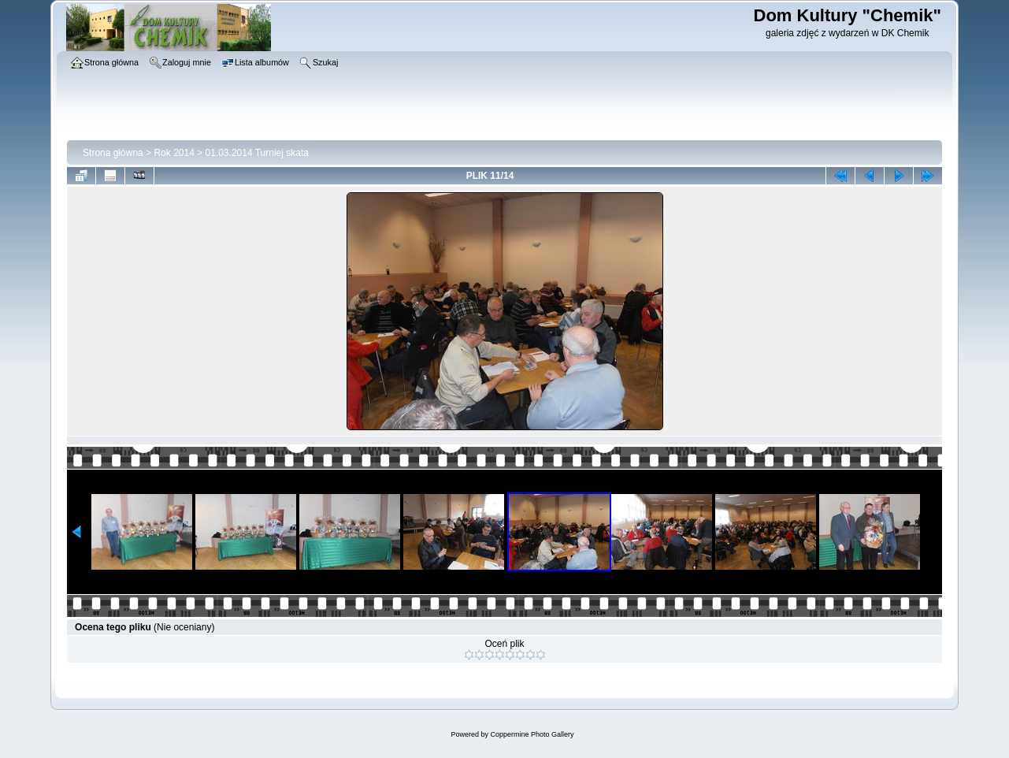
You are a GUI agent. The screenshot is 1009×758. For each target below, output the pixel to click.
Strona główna (113, 152)
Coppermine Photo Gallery (531, 734)
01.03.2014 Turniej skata (257, 152)
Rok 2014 (174, 152)
